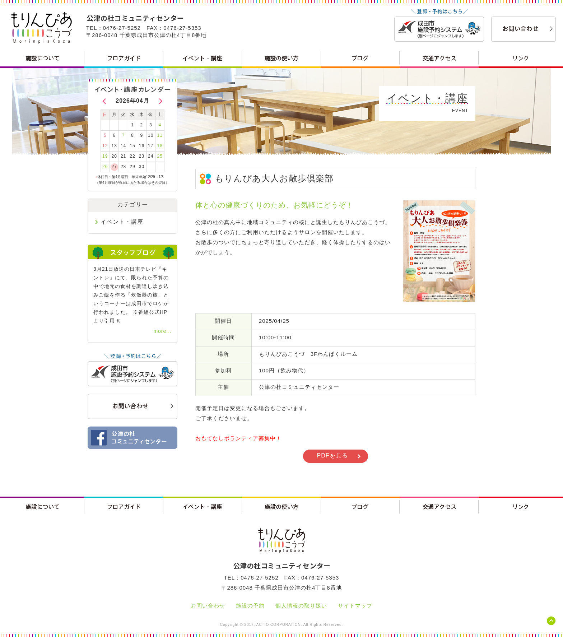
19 (105, 156)
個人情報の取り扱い (301, 606)
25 (160, 156)
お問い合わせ (208, 606)
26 (105, 166)
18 (160, 145)
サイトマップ (355, 606)
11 (160, 135)
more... (162, 331)
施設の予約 (250, 606)
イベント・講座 (122, 222)
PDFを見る (332, 455)
